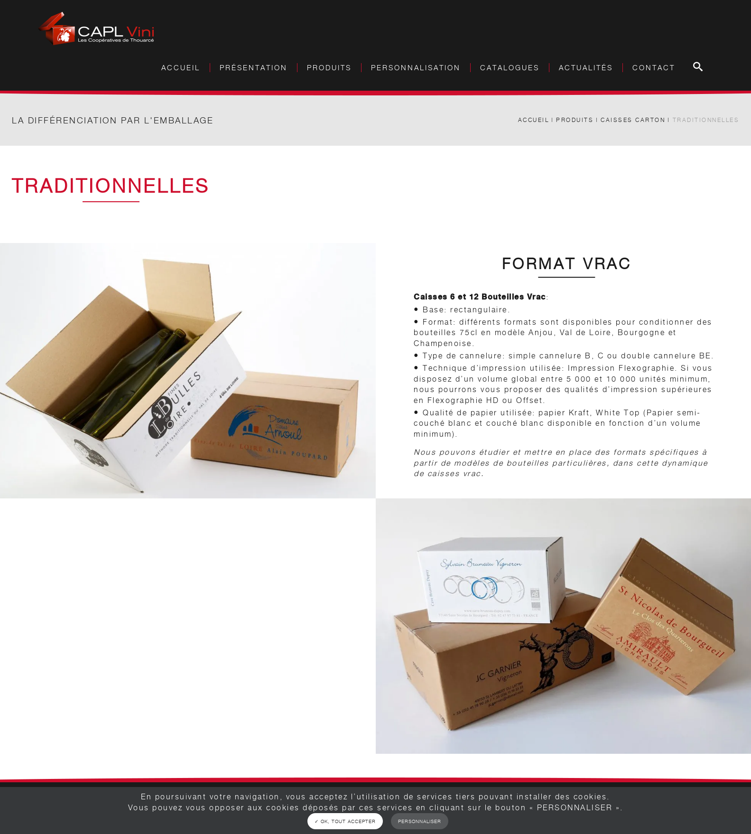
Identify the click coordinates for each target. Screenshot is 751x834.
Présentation (253, 67)
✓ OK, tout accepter (345, 821)
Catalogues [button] (509, 67)
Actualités (586, 67)
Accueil (180, 67)
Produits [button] (329, 67)
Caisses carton (633, 119)
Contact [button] (653, 67)
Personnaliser (419, 821)
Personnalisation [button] (416, 67)
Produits (574, 119)
